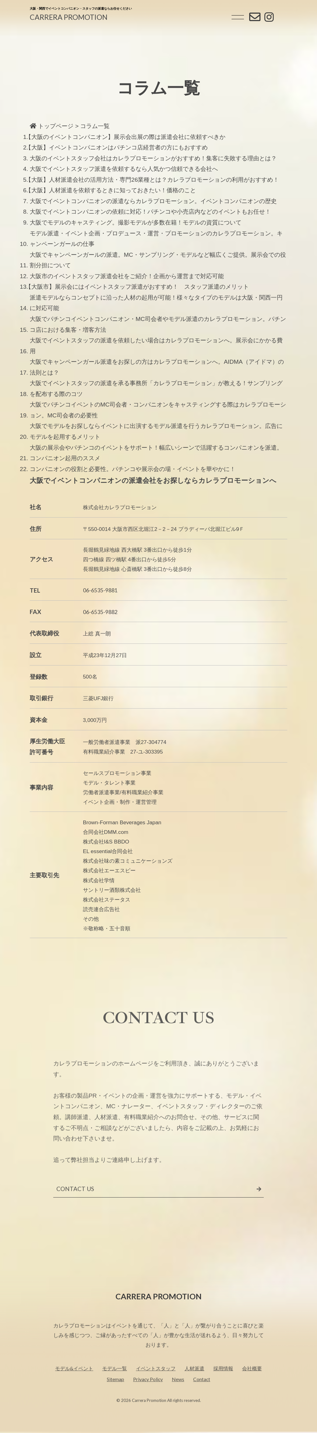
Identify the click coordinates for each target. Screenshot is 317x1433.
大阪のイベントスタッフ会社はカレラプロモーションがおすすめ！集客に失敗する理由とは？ (153, 158)
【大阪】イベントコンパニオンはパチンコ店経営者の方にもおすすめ (118, 147)
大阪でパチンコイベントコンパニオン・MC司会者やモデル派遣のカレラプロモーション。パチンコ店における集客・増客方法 (158, 324)
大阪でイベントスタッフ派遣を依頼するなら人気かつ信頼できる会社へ (124, 169)
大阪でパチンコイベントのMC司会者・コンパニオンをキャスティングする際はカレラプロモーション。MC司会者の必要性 (158, 410)
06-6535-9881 (100, 590)
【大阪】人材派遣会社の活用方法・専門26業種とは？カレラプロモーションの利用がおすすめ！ (153, 179)
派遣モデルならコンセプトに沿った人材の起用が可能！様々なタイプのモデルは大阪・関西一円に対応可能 (156, 303)
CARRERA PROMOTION (68, 17)
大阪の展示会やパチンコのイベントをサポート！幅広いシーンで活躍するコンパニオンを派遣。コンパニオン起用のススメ (156, 453)
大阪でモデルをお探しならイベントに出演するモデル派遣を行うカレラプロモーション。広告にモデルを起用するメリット (156, 431)
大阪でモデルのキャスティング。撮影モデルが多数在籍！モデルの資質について (135, 222)
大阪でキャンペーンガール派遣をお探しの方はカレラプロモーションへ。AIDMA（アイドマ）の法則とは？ (157, 367)
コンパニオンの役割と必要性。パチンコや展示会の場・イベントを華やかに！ (133, 469)
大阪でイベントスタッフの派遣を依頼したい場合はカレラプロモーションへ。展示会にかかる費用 (156, 345)
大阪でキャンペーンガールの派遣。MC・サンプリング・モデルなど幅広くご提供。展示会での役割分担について (158, 260)
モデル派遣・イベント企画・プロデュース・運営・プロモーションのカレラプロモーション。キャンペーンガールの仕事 (156, 238)
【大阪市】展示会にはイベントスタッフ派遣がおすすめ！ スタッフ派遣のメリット (138, 286)
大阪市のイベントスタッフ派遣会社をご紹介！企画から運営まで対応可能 (127, 276)
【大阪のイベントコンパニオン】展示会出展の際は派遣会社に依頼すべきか (126, 137)
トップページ (51, 126)
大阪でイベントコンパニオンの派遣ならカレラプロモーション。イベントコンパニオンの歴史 (153, 201)
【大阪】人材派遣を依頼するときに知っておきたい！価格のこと (112, 190)
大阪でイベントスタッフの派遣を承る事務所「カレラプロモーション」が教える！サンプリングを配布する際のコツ (156, 388)
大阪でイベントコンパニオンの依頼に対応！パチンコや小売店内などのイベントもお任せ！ (150, 211)
